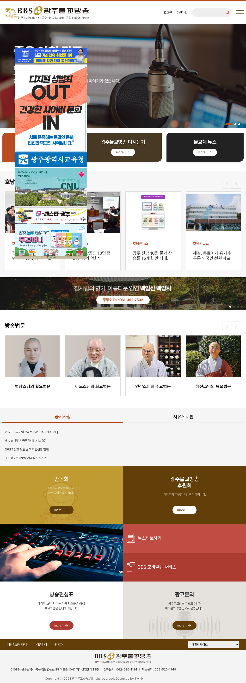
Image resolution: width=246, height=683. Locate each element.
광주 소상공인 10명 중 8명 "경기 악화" (92, 256)
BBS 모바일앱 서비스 (156, 567)
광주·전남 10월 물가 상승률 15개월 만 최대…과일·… (152, 256)
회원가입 (182, 12)
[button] (229, 124)
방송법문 (15, 325)
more (120, 152)
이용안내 (41, 644)
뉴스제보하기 (149, 538)
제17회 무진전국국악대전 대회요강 (26, 441)
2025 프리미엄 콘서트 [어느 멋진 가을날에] (31, 432)
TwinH (139, 678)
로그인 (168, 12)
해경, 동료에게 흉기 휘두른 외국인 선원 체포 (212, 256)
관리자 (59, 644)
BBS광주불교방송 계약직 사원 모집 (26, 458)
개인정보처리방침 (17, 644)
